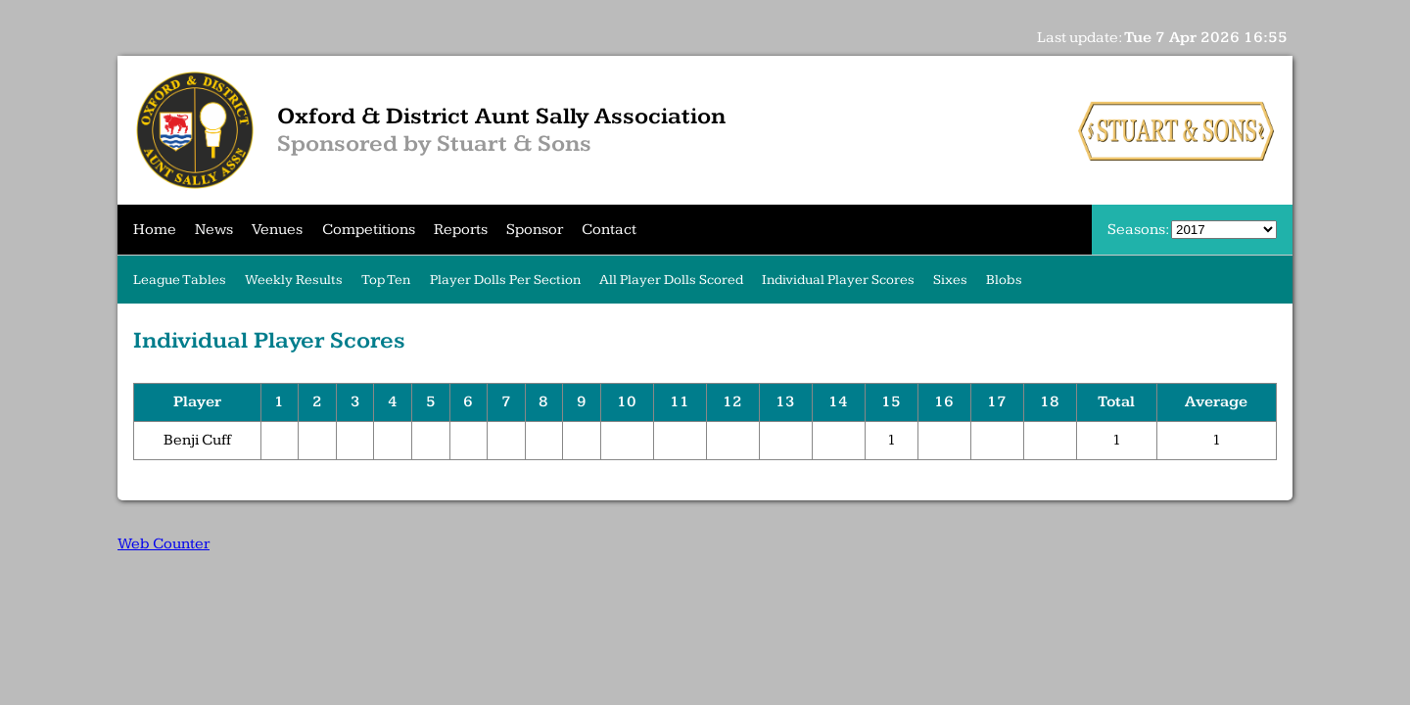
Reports (461, 229)
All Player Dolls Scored (671, 279)
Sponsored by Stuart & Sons (434, 144)
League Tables (179, 279)
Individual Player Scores (838, 279)
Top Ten (385, 279)
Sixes (950, 279)
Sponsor (534, 229)
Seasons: (1139, 229)
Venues (277, 229)
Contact (609, 229)
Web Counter (164, 544)
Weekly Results (294, 279)
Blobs (1004, 279)
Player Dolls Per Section (505, 279)
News (214, 229)
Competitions (368, 229)
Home (154, 229)
